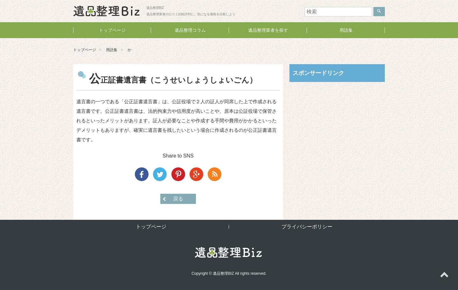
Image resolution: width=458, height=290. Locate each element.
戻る (178, 198)
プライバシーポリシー (306, 226)
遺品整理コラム (190, 30)
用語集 (346, 30)
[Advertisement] (337, 128)
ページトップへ (444, 276)
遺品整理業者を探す (268, 30)
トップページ (112, 30)
